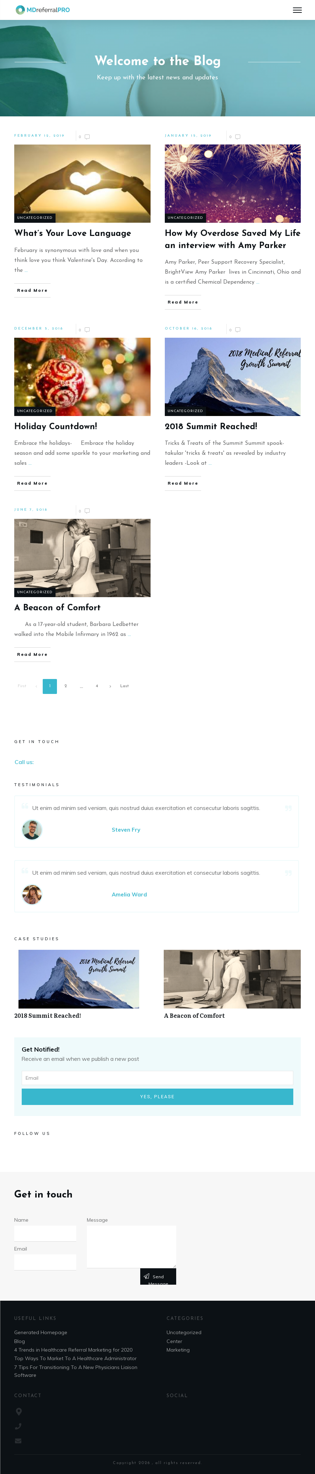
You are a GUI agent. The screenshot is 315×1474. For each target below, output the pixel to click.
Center (174, 1341)
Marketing (178, 1350)
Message (97, 1220)
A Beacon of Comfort (232, 988)
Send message (158, 1279)
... (26, 270)
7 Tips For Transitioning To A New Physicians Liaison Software (75, 1371)
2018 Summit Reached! (82, 988)
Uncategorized (35, 218)
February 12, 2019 (39, 136)
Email (20, 1249)
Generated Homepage (40, 1332)
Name (21, 1220)
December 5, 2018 (38, 329)
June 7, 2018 (31, 510)
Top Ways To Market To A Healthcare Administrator (75, 1358)
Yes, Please (157, 1096)
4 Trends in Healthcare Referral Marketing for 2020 (73, 1350)
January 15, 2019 (188, 136)
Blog (19, 1341)
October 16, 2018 (188, 329)
